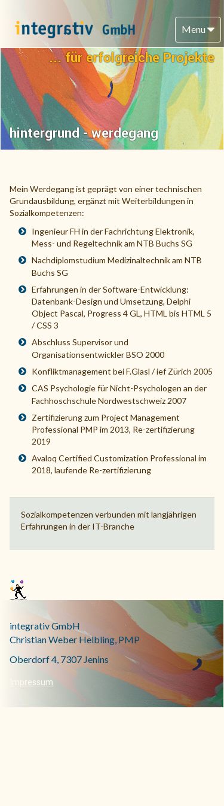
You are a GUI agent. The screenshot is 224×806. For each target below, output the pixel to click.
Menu (198, 29)
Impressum (31, 682)
